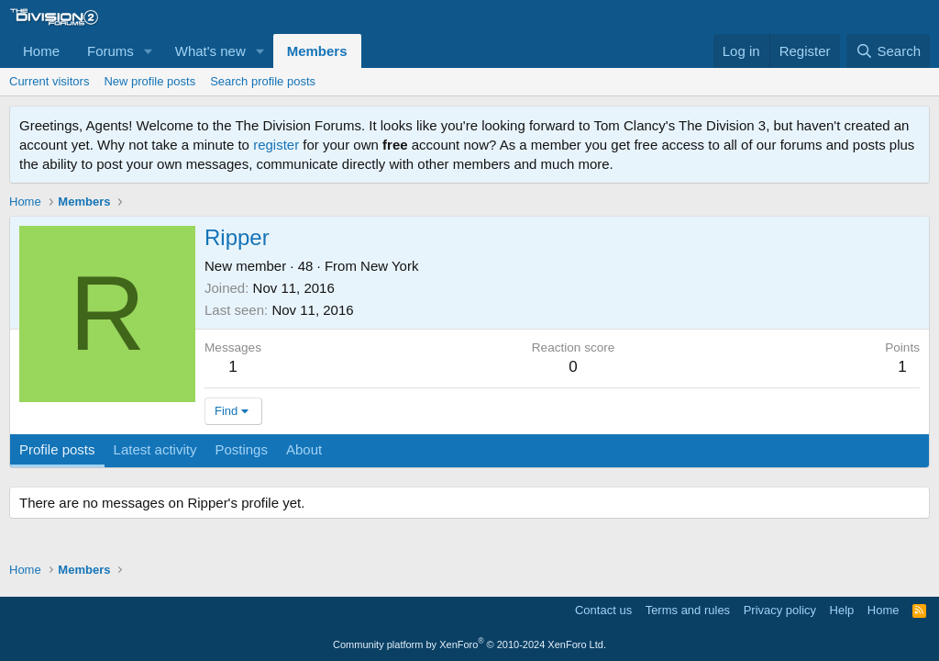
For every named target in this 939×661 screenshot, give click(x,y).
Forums (110, 51)
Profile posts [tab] (57, 449)
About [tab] (304, 449)
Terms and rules (688, 610)
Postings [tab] (241, 449)
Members (317, 51)
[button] (148, 51)
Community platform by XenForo (469, 644)
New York (389, 266)
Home (41, 51)
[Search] (888, 51)
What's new (210, 51)
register (276, 144)
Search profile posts (262, 81)
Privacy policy (780, 610)
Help (842, 610)
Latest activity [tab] (155, 449)
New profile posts (149, 81)
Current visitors (49, 81)
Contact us (603, 610)
